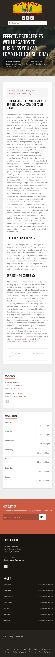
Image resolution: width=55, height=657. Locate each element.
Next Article (39, 353)
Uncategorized (28, 61)
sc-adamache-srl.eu (28, 342)
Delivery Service (19, 652)
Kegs (23, 649)
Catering (32, 652)
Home (8, 649)
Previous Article (14, 354)
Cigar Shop (33, 649)
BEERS (16, 649)
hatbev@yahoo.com (18, 396)
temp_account (32, 91)
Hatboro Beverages (13, 61)
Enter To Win (44, 652)
